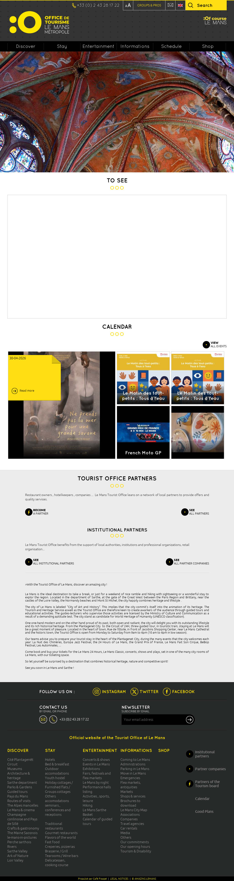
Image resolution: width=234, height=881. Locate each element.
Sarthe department (22, 782)
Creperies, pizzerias (60, 846)
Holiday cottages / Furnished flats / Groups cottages (59, 787)
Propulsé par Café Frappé (92, 878)
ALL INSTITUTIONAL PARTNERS (53, 561)
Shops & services (132, 796)
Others (125, 837)
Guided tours (17, 792)
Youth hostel (55, 778)
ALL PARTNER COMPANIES (191, 561)
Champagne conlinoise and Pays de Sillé (22, 819)
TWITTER (149, 691)
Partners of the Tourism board (207, 784)
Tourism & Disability (135, 851)
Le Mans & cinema (21, 810)
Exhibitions (91, 769)
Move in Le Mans (133, 773)
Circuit (12, 764)
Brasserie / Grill (56, 851)
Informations (134, 46)
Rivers (11, 846)
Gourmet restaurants (61, 833)
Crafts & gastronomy (23, 828)
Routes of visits (18, 801)
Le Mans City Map (133, 810)
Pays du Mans (17, 796)
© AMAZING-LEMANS (144, 878)
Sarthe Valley (17, 851)
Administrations (132, 764)
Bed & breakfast (57, 764)
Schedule (171, 46)
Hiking (88, 805)
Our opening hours (135, 846)
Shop (208, 46)
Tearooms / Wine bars (61, 856)
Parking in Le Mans (134, 769)
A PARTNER (40, 511)
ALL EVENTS (219, 344)
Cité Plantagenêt (20, 760)
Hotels (50, 760)
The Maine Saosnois (22, 833)
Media (125, 833)
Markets (126, 792)
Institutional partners (205, 754)
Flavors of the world (60, 837)
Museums (14, 769)
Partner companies (210, 769)
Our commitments (134, 842)
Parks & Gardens (19, 787)
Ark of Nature (17, 856)
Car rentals (128, 828)
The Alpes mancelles (22, 805)
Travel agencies (132, 824)
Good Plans (204, 811)
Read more (27, 390)
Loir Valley (15, 860)
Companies (129, 819)
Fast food (52, 842)
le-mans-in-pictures (22, 837)
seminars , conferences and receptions (58, 809)
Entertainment (98, 46)
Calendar (202, 799)
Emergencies (130, 778)
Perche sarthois (19, 842)
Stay (62, 46)
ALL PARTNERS (199, 511)
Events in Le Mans (96, 764)
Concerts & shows (96, 760)
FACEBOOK (183, 691)
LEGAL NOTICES (119, 878)
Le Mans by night (96, 782)
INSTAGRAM (114, 691)
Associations (130, 814)
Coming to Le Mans (135, 760)
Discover (25, 46)
